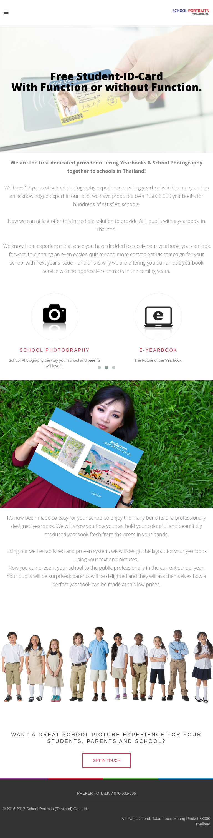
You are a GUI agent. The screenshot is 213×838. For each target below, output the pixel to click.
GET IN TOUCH (106, 760)
